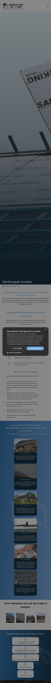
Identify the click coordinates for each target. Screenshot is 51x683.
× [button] (45, 329)
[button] (14, 352)
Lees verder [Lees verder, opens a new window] (36, 344)
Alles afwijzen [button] (17, 348)
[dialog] (25, 341)
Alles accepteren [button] (35, 348)
